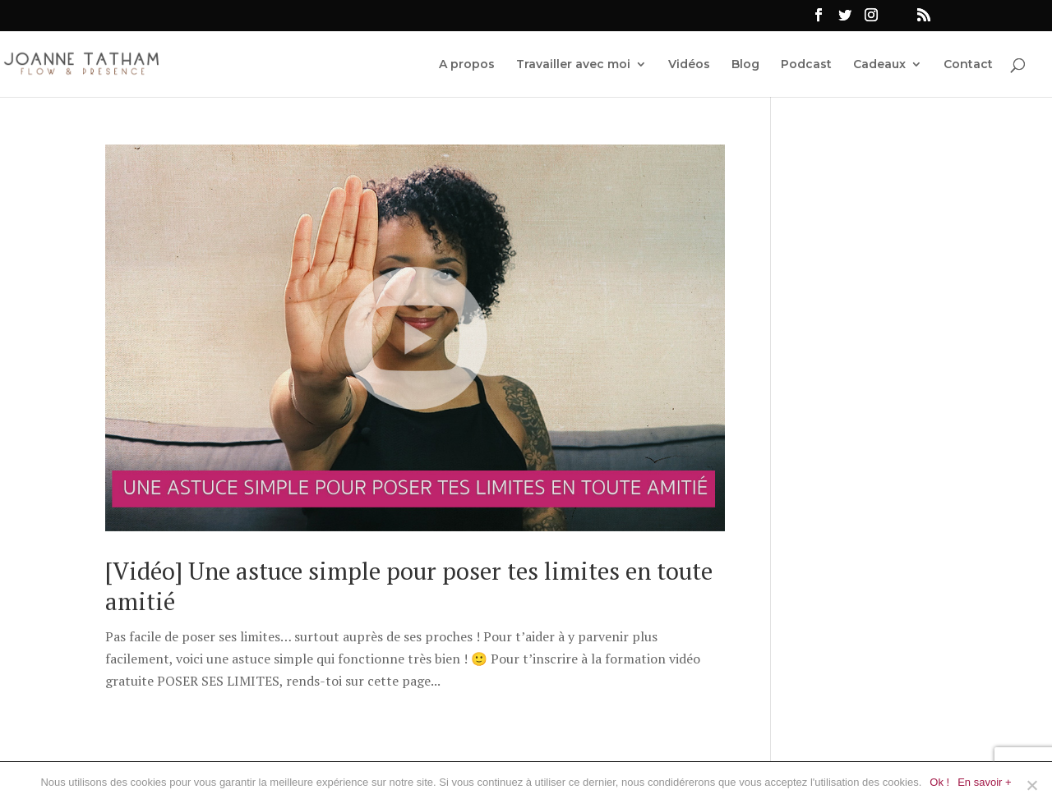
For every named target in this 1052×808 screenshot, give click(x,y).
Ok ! (939, 782)
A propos (467, 64)
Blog (745, 64)
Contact (968, 64)
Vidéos (689, 64)
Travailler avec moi (573, 64)
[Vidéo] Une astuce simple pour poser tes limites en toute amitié (409, 586)
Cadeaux (879, 64)
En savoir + (984, 782)
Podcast (806, 64)
